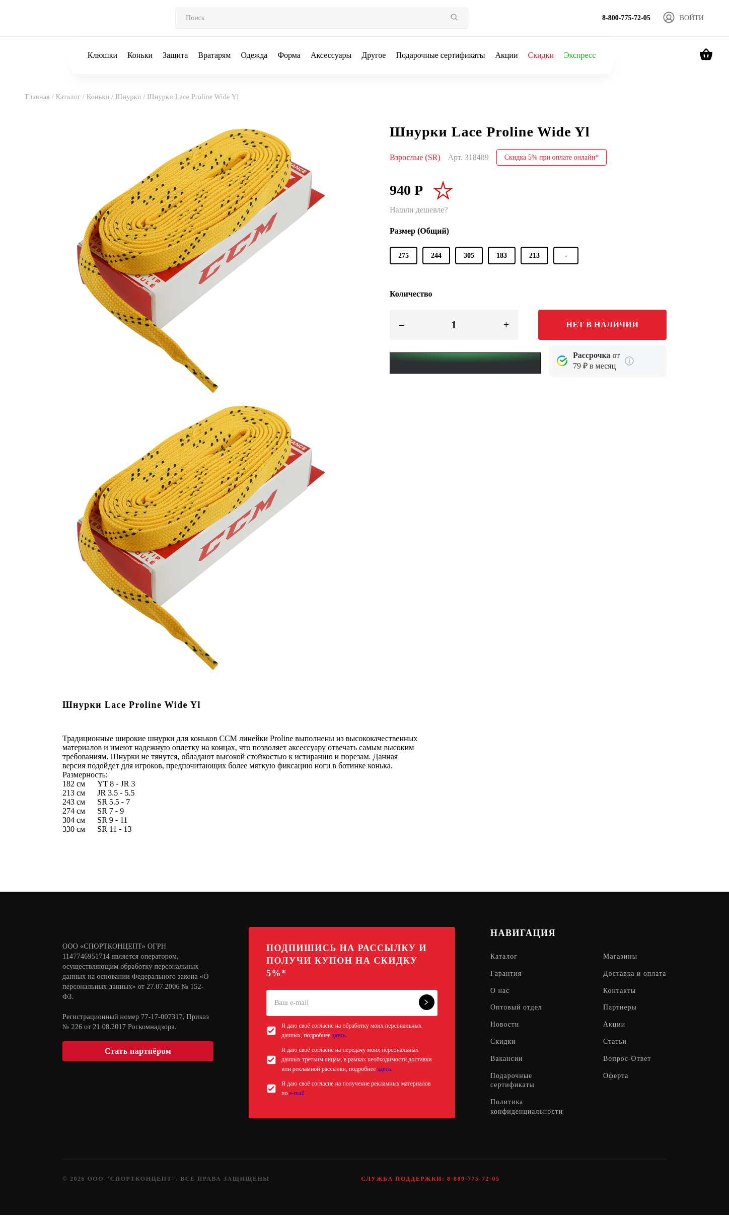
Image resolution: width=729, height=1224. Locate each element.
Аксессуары (331, 55)
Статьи (615, 1052)
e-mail (297, 1093)
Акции (506, 55)
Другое (373, 55)
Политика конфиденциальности (526, 1117)
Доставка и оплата (623, 978)
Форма (289, 55)
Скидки (540, 55)
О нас (500, 1000)
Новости (505, 1035)
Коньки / (101, 97)
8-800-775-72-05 (626, 18)
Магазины (621, 957)
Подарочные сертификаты (440, 55)
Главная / (40, 97)
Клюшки (102, 55)
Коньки (140, 55)
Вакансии (506, 1069)
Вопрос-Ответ (628, 1069)
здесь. (339, 1035)
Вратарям (214, 55)
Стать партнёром (138, 1051)
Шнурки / (131, 97)
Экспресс (580, 55)
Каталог (504, 957)
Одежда (254, 55)
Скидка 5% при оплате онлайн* (551, 157)
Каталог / (71, 97)
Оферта (616, 1086)
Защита (175, 55)
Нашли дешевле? (419, 209)
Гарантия (506, 974)
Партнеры (620, 1018)
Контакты (620, 1000)
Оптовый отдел (516, 1018)
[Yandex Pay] (465, 363)
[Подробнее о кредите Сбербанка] (629, 361)
